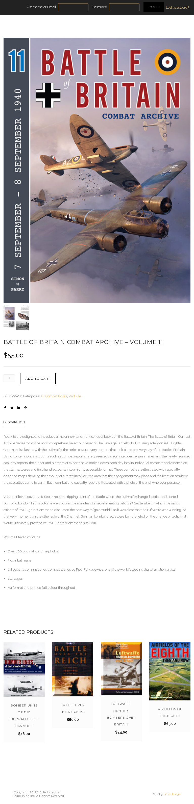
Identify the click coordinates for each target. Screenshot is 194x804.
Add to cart (38, 378)
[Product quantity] (9, 378)
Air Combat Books (53, 396)
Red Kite (75, 396)
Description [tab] (14, 422)
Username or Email (41, 7)
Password (99, 7)
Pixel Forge (172, 794)
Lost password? (177, 7)
